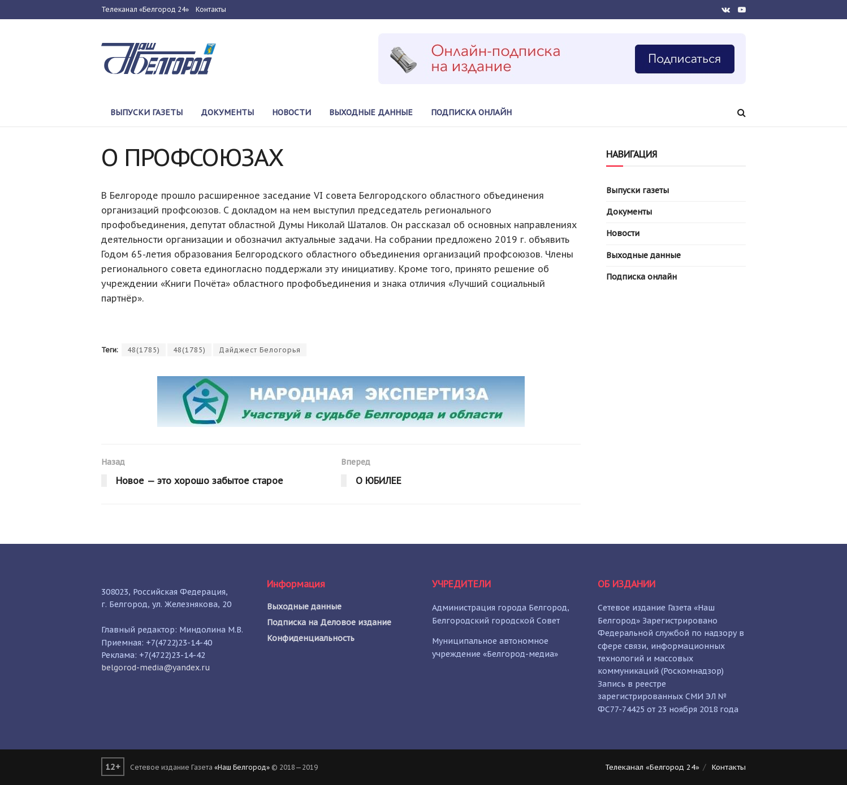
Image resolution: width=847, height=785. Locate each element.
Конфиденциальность (311, 638)
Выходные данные (371, 112)
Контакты (211, 9)
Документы (227, 112)
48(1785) (143, 350)
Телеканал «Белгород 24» (145, 9)
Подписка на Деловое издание (329, 622)
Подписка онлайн (471, 112)
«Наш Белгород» (242, 767)
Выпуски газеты (146, 112)
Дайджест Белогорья (260, 350)
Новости (291, 112)
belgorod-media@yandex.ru (155, 667)
